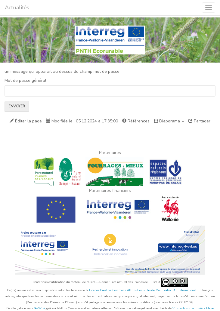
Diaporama (169, 121)
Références (136, 121)
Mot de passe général (25, 80)
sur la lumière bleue (200, 308)
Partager (199, 121)
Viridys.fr (178, 308)
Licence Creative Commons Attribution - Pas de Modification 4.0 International (142, 290)
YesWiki (39, 308)
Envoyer (16, 106)
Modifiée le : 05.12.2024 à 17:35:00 (82, 121)
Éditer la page (26, 121)
